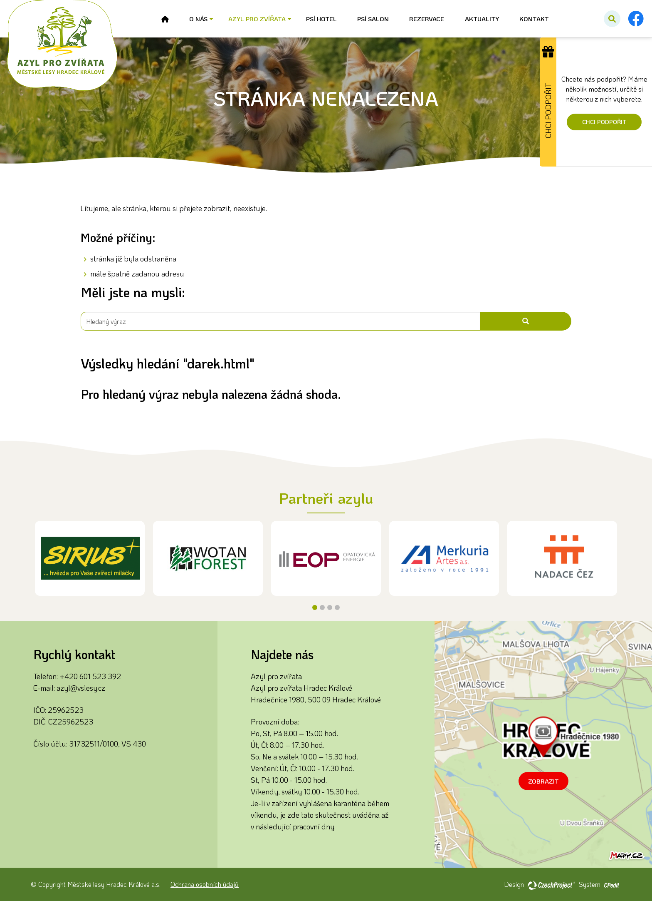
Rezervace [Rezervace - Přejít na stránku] (426, 19)
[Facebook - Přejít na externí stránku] (636, 19)
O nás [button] (198, 19)
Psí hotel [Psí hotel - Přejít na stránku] (321, 19)
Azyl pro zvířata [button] (257, 19)
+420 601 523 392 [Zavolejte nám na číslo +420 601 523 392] (90, 676)
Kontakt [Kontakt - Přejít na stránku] (534, 19)
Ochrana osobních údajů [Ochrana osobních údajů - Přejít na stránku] (204, 884)
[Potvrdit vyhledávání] (612, 18)
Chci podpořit (604, 122)
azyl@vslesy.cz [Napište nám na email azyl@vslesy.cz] (81, 688)
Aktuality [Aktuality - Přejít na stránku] (482, 19)
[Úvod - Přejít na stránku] (165, 19)
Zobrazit (543, 781)
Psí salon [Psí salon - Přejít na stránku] (373, 19)
